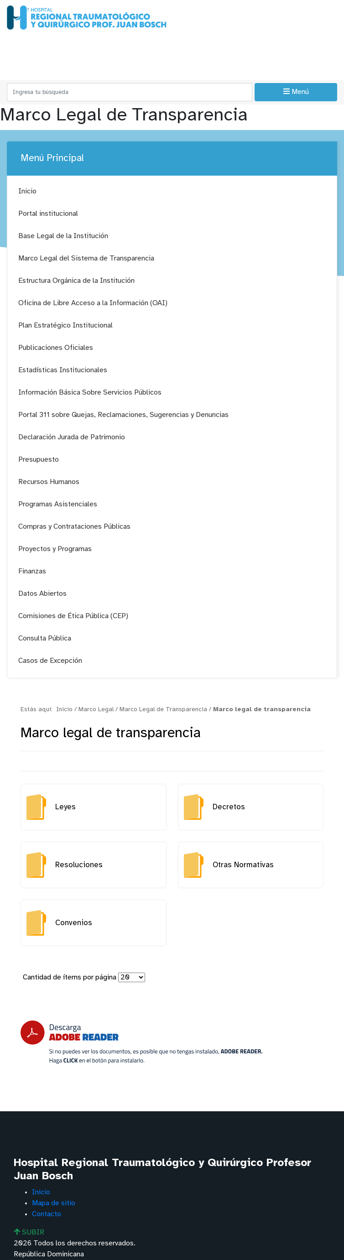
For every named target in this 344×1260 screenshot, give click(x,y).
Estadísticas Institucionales (62, 370)
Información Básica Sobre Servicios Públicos (90, 392)
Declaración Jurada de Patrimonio (71, 437)
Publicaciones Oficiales (55, 348)
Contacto (46, 1214)
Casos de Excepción (50, 661)
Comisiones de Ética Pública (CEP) (73, 616)
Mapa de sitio (53, 1203)
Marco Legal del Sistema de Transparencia (86, 258)
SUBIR (29, 1232)
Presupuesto (38, 459)
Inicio (27, 191)
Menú (296, 92)
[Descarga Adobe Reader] (141, 1042)
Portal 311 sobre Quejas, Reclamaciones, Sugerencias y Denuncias (123, 415)
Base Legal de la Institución (63, 236)
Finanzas (32, 571)
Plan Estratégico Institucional (65, 325)
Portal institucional (48, 214)
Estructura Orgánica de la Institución (76, 281)
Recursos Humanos (48, 482)
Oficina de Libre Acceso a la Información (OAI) (92, 303)
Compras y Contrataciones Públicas (74, 527)
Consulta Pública (44, 638)
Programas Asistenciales (57, 504)
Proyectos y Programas (55, 549)
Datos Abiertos (42, 594)
